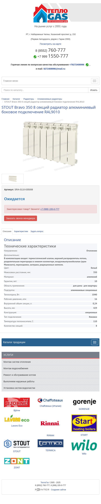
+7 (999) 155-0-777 (49, 209)
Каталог (16, 99)
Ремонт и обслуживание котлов (19, 375)
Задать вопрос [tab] (37, 231)
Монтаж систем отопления (17, 362)
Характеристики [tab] (21, 231)
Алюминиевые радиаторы (49, 99)
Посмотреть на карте (50, 44)
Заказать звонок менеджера (20, 218)
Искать (93, 90)
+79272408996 (76, 64)
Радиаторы (28, 99)
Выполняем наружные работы (18, 381)
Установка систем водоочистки (19, 388)
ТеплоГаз (45, 482)
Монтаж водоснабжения (15, 368)
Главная (5, 99)
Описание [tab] (7, 231)
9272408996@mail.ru (54, 68)
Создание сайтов (50, 490)
